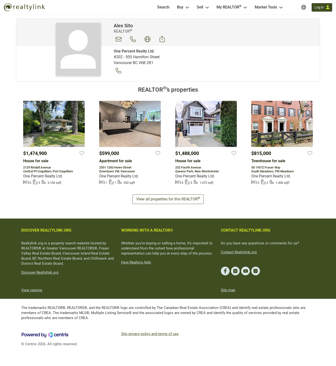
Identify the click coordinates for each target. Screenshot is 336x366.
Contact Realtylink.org (239, 252)
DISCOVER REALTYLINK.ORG (46, 230)
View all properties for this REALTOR (168, 198)
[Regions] (303, 7)
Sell (200, 7)
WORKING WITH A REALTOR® (147, 230)
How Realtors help (136, 262)
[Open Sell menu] (207, 7)
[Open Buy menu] (187, 7)
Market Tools (266, 7)
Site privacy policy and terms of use (150, 334)
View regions (31, 290)
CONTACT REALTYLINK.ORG (245, 230)
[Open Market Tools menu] (281, 7)
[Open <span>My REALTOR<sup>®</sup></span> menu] (245, 7)
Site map (228, 290)
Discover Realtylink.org (39, 272)
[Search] (163, 7)
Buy (180, 7)
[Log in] (322, 7)
